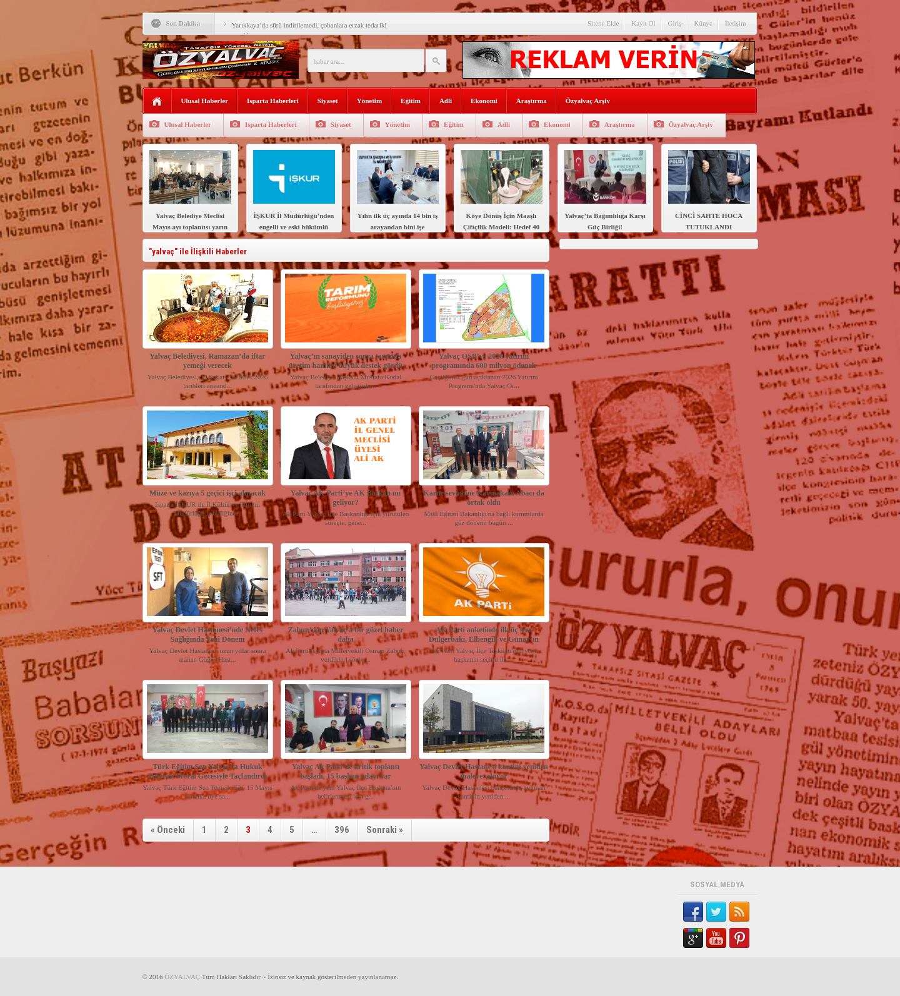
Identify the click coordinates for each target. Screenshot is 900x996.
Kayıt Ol (643, 23)
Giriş (675, 23)
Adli (445, 100)
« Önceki (168, 829)
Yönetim (369, 100)
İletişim (735, 23)
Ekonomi (484, 100)
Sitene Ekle (603, 23)
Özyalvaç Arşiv (588, 100)
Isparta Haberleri (273, 100)
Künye (703, 23)
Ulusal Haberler (204, 100)
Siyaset (328, 100)
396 (341, 829)
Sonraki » (384, 829)
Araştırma (531, 100)
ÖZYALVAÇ (182, 976)
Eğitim (411, 100)
